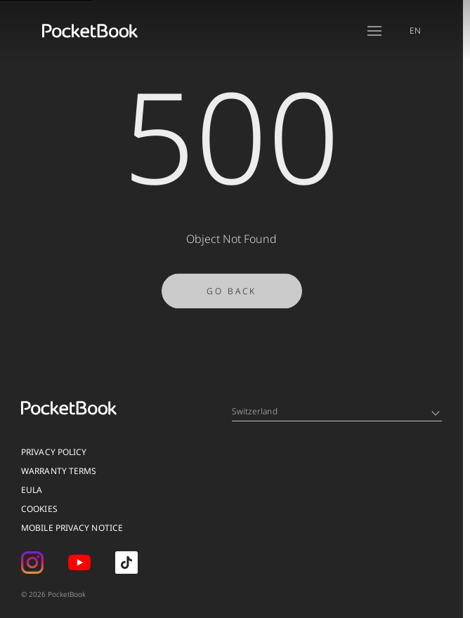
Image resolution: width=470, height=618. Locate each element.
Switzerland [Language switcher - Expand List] (336, 411)
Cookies (39, 509)
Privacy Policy (53, 452)
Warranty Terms (58, 471)
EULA (31, 490)
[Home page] (90, 31)
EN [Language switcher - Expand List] (415, 31)
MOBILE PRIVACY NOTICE (72, 528)
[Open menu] (374, 31)
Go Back (231, 296)
